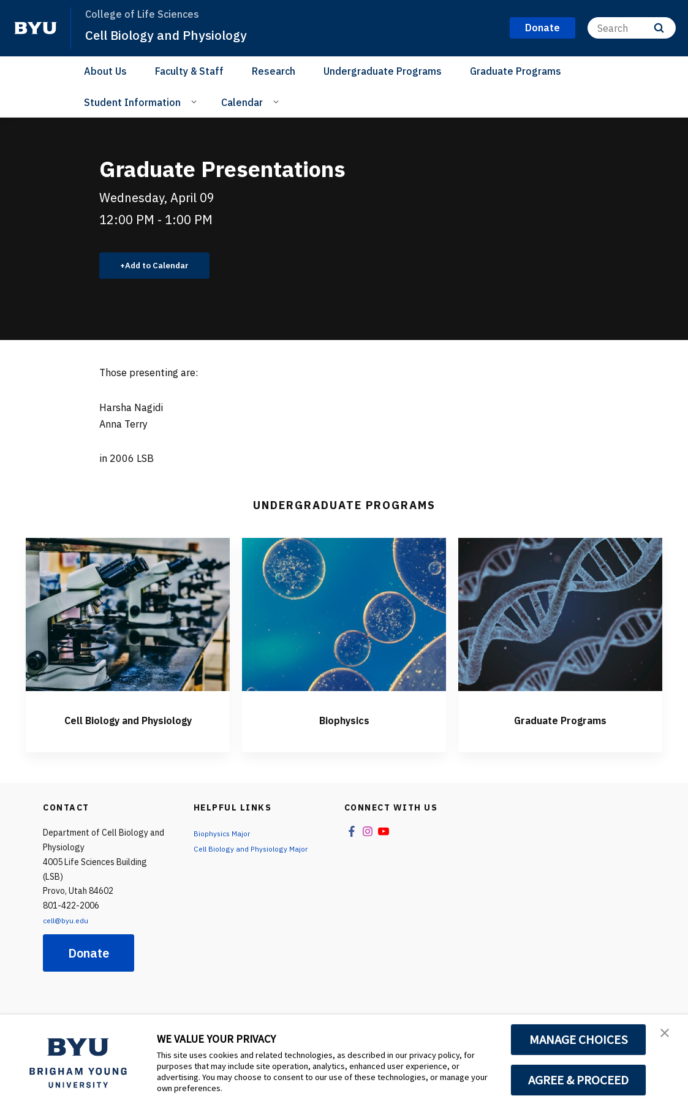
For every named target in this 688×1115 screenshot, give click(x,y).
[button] (668, 1036)
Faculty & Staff (189, 71)
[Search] (632, 28)
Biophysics (344, 721)
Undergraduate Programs (382, 71)
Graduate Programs (515, 71)
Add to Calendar (164, 267)
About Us (105, 71)
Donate (88, 975)
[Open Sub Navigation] (195, 101)
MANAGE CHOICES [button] (578, 1039)
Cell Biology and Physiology (179, 34)
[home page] (35, 28)
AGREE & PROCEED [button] (579, 1080)
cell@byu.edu (68, 942)
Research (273, 71)
